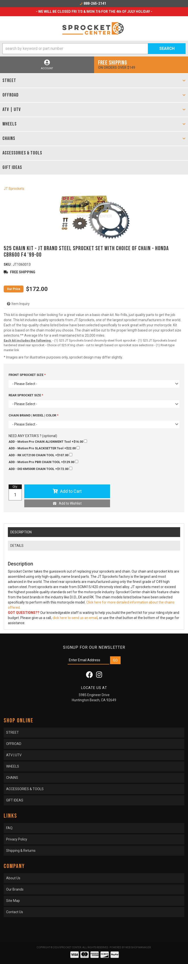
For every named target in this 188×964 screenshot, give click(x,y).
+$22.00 (44, 448)
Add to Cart (71, 491)
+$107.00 (40, 455)
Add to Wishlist (70, 503)
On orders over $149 (141, 64)
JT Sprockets (14, 189)
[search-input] (75, 48)
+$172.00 (40, 469)
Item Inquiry (21, 304)
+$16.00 (48, 441)
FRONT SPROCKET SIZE (26, 375)
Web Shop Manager (138, 947)
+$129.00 (43, 462)
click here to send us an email (75, 618)
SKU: (8, 264)
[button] (94, 48)
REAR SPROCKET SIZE (25, 395)
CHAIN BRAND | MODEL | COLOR (33, 415)
